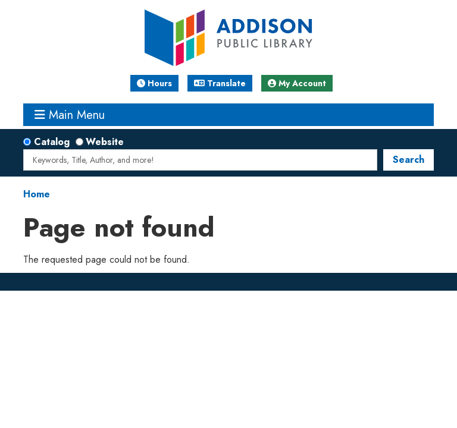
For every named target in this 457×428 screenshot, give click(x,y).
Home (36, 194)
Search (408, 159)
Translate (220, 83)
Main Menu (70, 114)
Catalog (52, 142)
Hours (154, 83)
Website (105, 142)
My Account (297, 83)
